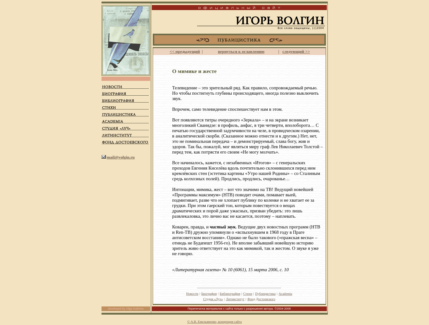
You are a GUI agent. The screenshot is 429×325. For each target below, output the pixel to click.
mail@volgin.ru (121, 157)
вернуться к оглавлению (241, 51)
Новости (192, 293)
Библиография (230, 293)
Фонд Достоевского (261, 299)
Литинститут (235, 299)
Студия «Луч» (213, 299)
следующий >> (296, 51)
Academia (285, 293)
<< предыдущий (185, 51)
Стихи (247, 293)
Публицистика (265, 293)
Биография (209, 293)
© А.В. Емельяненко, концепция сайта (214, 321)
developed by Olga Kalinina (126, 308)
